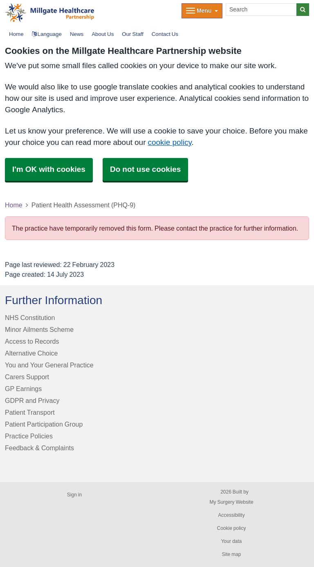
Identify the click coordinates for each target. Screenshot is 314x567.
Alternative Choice (31, 353)
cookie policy (169, 142)
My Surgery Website (231, 502)
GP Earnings (23, 388)
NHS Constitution (30, 317)
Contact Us (165, 34)
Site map (231, 554)
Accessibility (231, 515)
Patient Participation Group (44, 424)
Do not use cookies (145, 169)
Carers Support (27, 377)
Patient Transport (30, 412)
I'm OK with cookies (48, 169)
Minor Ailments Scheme (39, 329)
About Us (103, 34)
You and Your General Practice (49, 365)
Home (13, 205)
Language (47, 34)
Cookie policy (231, 528)
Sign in (74, 494)
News (76, 34)
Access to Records (32, 341)
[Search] (261, 9)
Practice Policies (29, 436)
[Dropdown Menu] (202, 10)
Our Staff (132, 34)
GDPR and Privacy (32, 400)
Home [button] (16, 34)
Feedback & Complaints (39, 448)
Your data (231, 541)
